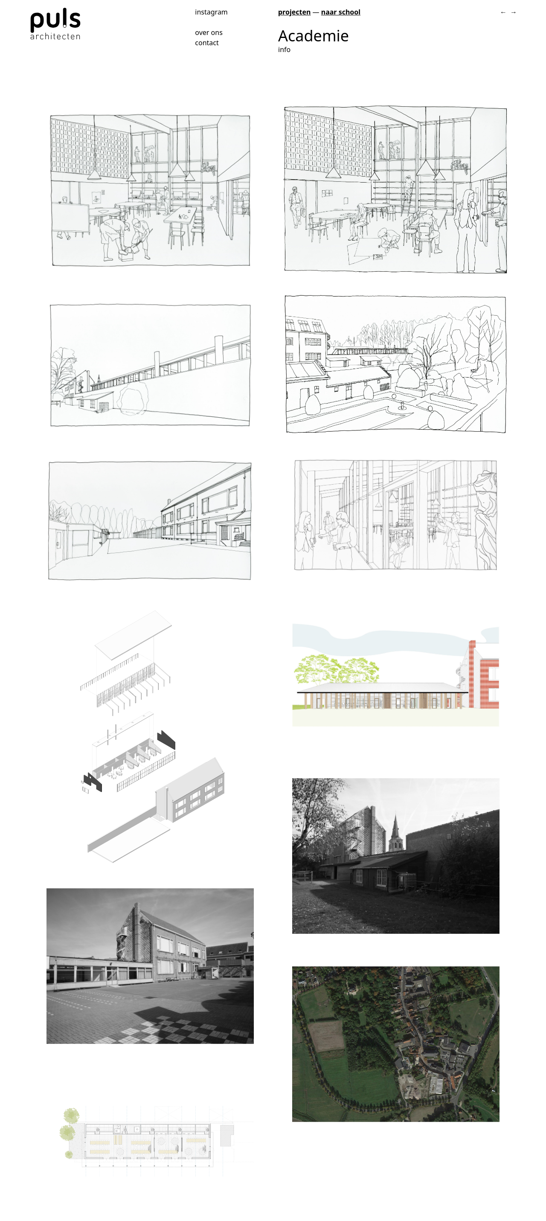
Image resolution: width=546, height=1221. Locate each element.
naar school (340, 12)
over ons (209, 32)
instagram (211, 11)
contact (206, 42)
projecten (294, 12)
